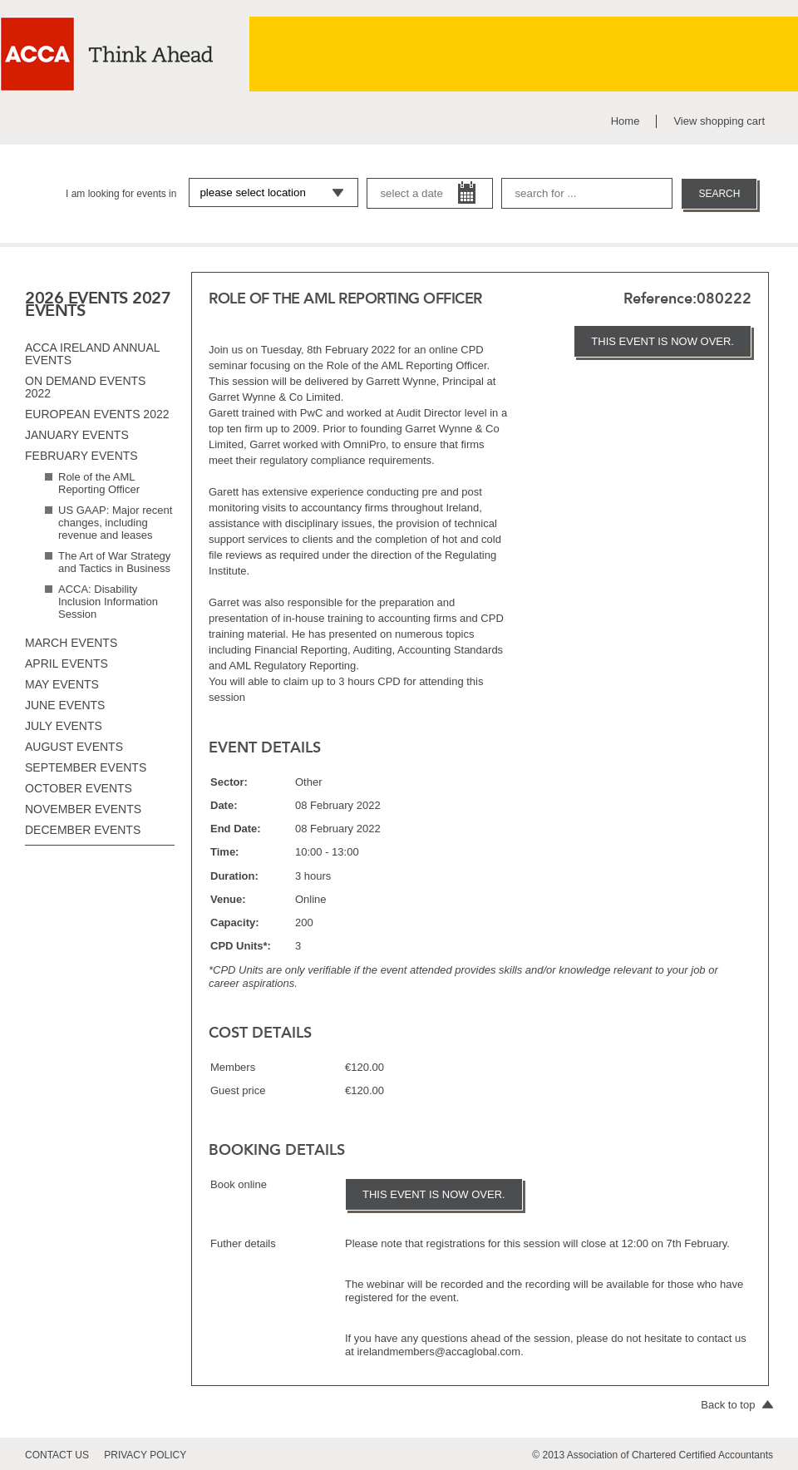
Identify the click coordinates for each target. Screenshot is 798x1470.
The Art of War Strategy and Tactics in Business (114, 562)
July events (63, 726)
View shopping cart (719, 121)
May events (62, 684)
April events (66, 663)
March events (71, 642)
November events (83, 809)
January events (77, 434)
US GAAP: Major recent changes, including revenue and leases (115, 522)
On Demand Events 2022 (85, 387)
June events (65, 705)
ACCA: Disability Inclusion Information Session (108, 601)
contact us (57, 1455)
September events (85, 767)
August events (74, 746)
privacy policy (145, 1455)
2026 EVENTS (76, 298)
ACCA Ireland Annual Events (92, 354)
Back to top (737, 1404)
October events (78, 788)
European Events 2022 (97, 414)
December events (82, 829)
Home (625, 121)
